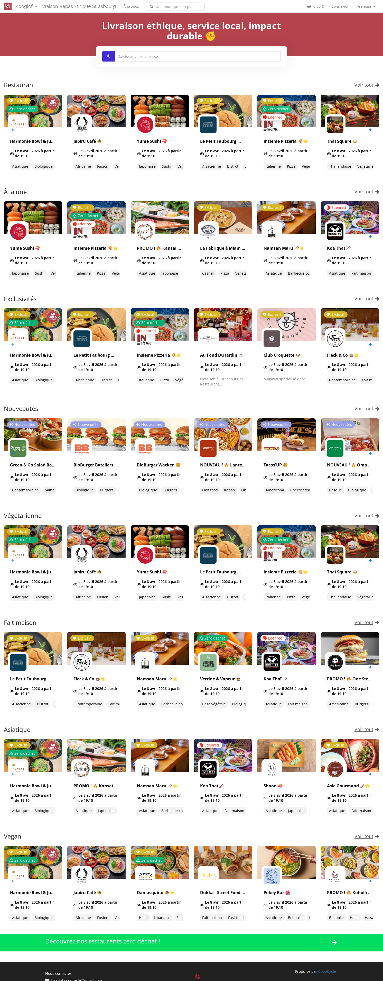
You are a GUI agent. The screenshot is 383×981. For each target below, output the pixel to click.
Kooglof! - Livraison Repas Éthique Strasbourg (65, 6)
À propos (131, 6)
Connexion (340, 6)
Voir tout (366, 85)
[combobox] (175, 6)
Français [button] (366, 6)
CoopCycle (327, 971)
